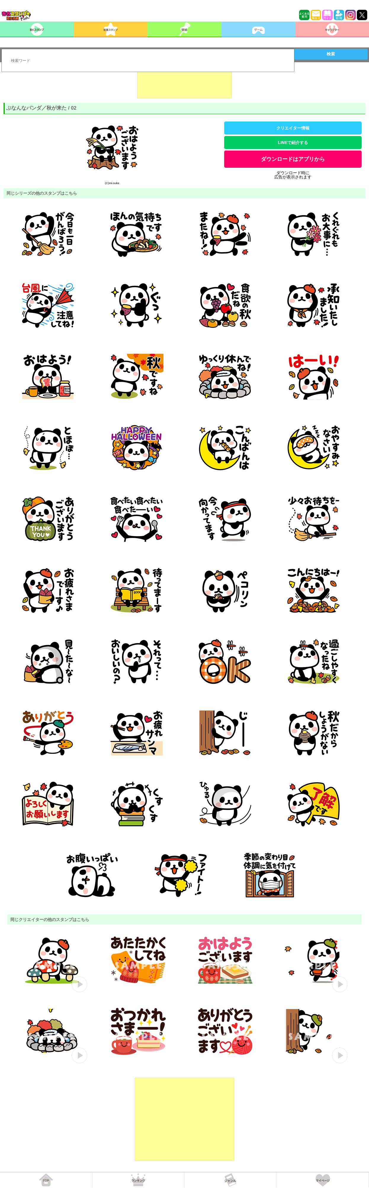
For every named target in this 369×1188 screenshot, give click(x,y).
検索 (331, 54)
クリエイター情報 (292, 128)
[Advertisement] (184, 83)
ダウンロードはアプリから (293, 159)
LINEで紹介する (293, 142)
